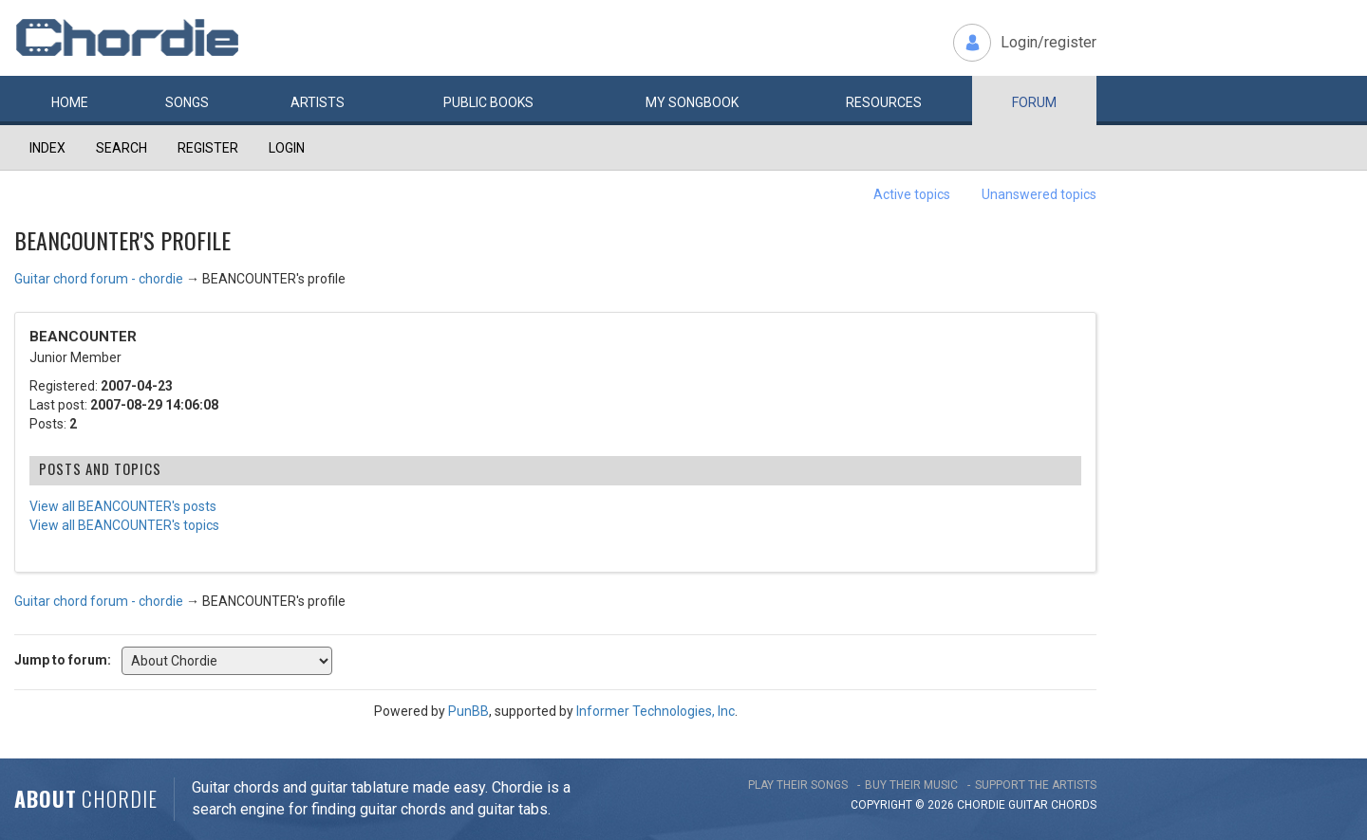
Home (69, 102)
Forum (1034, 102)
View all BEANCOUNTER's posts (122, 506)
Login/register (1048, 42)
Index (47, 147)
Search (121, 147)
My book (692, 102)
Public (488, 102)
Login (287, 147)
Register (208, 147)
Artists (317, 102)
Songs (187, 102)
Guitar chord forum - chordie (98, 278)
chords (1073, 805)
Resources (884, 102)
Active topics (911, 194)
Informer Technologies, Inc (655, 711)
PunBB (468, 711)
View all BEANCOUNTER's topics (124, 525)
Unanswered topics (1039, 194)
